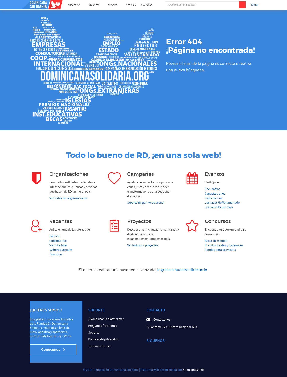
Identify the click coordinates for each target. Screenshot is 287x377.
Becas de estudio (216, 241)
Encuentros (212, 189)
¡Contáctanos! (161, 319)
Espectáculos (213, 198)
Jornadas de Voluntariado (222, 203)
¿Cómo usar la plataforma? (106, 319)
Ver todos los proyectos (142, 245)
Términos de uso (99, 346)
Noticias (131, 5)
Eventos (112, 5)
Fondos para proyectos (220, 250)
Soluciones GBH (193, 370)
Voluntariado (58, 245)
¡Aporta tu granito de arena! (145, 203)
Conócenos (53, 349)
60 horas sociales (60, 250)
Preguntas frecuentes (102, 326)
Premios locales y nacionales (224, 245)
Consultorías (58, 241)
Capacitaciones (215, 194)
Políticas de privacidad (103, 339)
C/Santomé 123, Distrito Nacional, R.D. (172, 327)
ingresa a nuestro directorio (182, 270)
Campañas (146, 5)
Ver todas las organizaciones (68, 198)
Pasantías (55, 254)
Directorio (74, 5)
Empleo (54, 236)
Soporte (93, 333)
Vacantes (94, 5)
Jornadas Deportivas (219, 207)
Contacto (155, 310)
